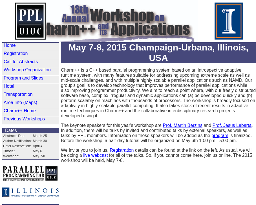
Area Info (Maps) (20, 102)
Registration (16, 53)
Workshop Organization (27, 69)
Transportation (18, 94)
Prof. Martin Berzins (182, 125)
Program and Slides (23, 78)
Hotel (9, 86)
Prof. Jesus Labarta (232, 125)
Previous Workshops (24, 118)
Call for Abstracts (21, 61)
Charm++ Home (20, 110)
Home (10, 45)
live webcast (95, 155)
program (219, 135)
